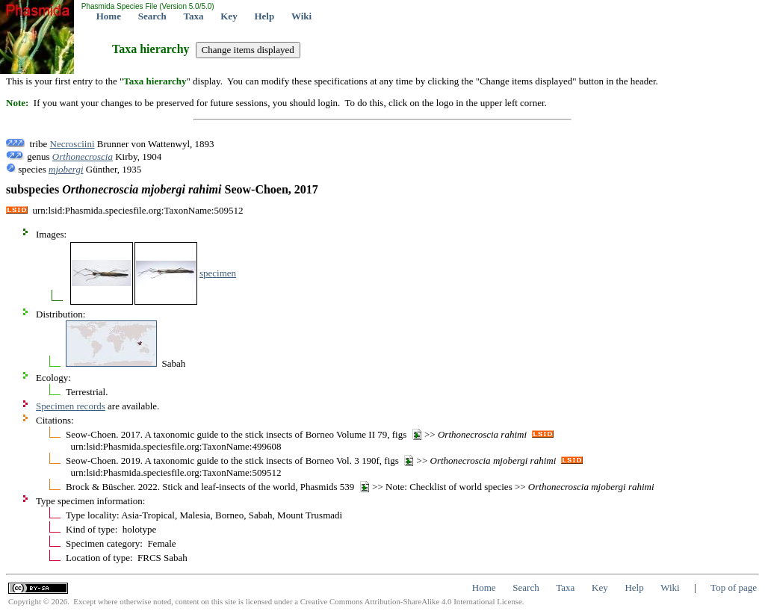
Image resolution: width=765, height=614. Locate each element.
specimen (217, 273)
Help (264, 16)
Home (108, 16)
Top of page (733, 587)
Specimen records (70, 406)
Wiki (301, 16)
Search (152, 16)
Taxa (194, 16)
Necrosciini (72, 143)
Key (228, 16)
